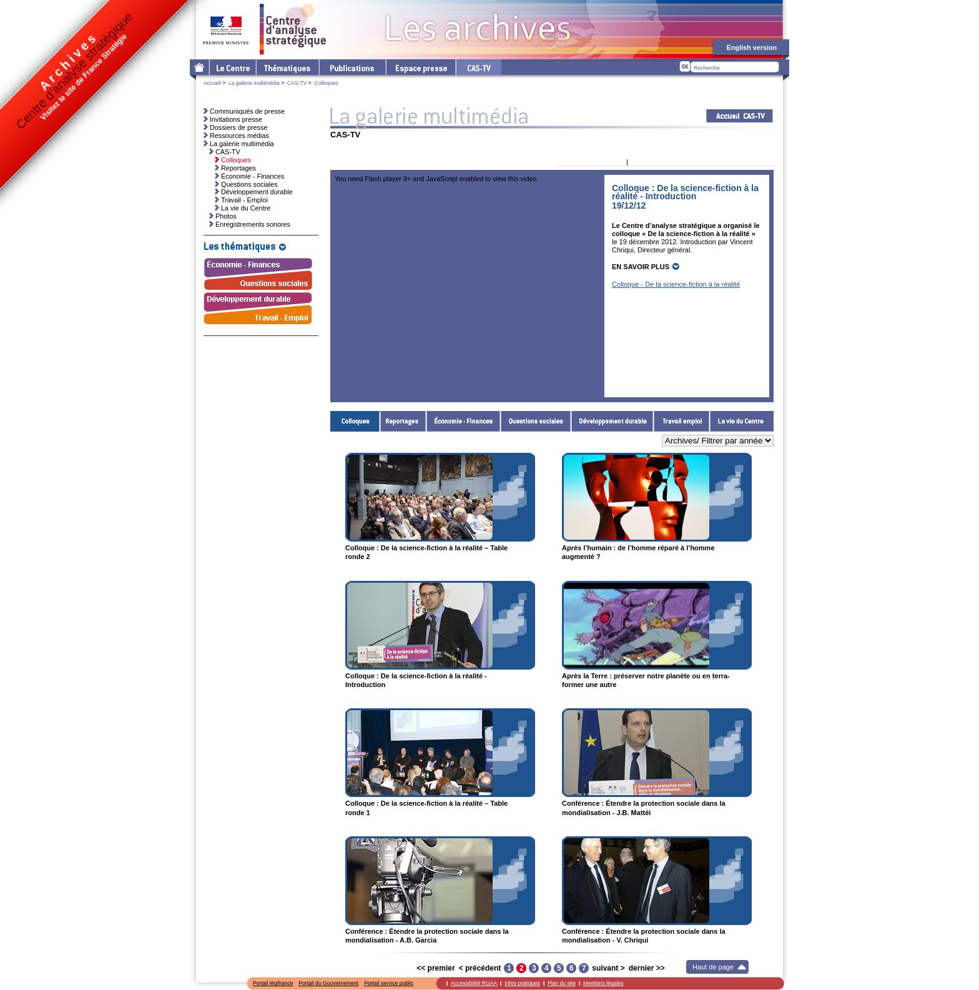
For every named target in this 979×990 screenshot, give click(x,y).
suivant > (608, 968)
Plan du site (562, 983)
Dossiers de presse (238, 127)
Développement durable (612, 421)
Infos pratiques (522, 983)
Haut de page (713, 967)
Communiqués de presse (247, 111)
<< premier (435, 968)
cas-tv (478, 67)
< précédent (480, 968)
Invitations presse (236, 119)
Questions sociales (536, 421)
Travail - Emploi (682, 421)
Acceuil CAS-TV (739, 115)
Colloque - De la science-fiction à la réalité (676, 284)
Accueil (212, 83)
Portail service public (388, 983)
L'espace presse (420, 67)
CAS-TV (297, 83)
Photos (226, 216)
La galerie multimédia (254, 83)
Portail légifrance (273, 983)
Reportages (403, 421)
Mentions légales (603, 983)
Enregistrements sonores (252, 224)
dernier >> (647, 968)
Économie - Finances (463, 421)
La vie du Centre (742, 421)
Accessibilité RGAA (474, 983)
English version (752, 47)
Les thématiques (286, 67)
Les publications (351, 67)
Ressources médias (239, 135)
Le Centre (232, 67)
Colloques (355, 421)
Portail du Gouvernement (328, 983)
